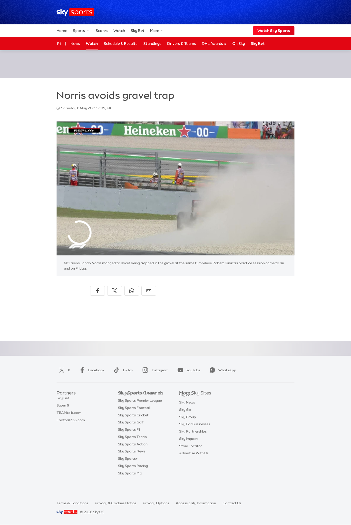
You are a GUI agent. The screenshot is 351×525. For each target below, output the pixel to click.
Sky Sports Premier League (140, 408)
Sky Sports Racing (133, 473)
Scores (102, 30)
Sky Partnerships (193, 437)
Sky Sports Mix (130, 480)
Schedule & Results (120, 43)
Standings (152, 43)
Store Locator (190, 451)
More (157, 31)
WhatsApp (221, 370)
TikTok (122, 370)
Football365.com (71, 422)
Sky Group (187, 422)
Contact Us (232, 503)
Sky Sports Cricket (133, 422)
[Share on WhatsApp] (131, 291)
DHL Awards (214, 44)
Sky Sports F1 (129, 437)
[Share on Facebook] (97, 291)
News (75, 43)
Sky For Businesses (194, 429)
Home (62, 30)
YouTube (188, 370)
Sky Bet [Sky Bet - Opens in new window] (258, 43)
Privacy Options (156, 503)
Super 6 (63, 408)
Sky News (187, 408)
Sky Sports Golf (131, 429)
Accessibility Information (196, 503)
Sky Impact (188, 444)
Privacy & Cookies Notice (115, 503)
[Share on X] (114, 291)
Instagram (154, 370)
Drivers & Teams (181, 43)
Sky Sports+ (127, 466)
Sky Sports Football (134, 415)
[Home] (75, 12)
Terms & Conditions (72, 503)
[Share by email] (148, 291)
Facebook (91, 370)
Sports (81, 31)
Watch (119, 30)
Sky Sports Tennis (132, 444)
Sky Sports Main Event (136, 400)
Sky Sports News (132, 458)
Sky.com (186, 400)
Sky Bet (138, 30)
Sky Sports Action (132, 451)
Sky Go (185, 415)
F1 (59, 44)
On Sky (238, 43)
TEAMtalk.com (69, 415)
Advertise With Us (193, 458)
